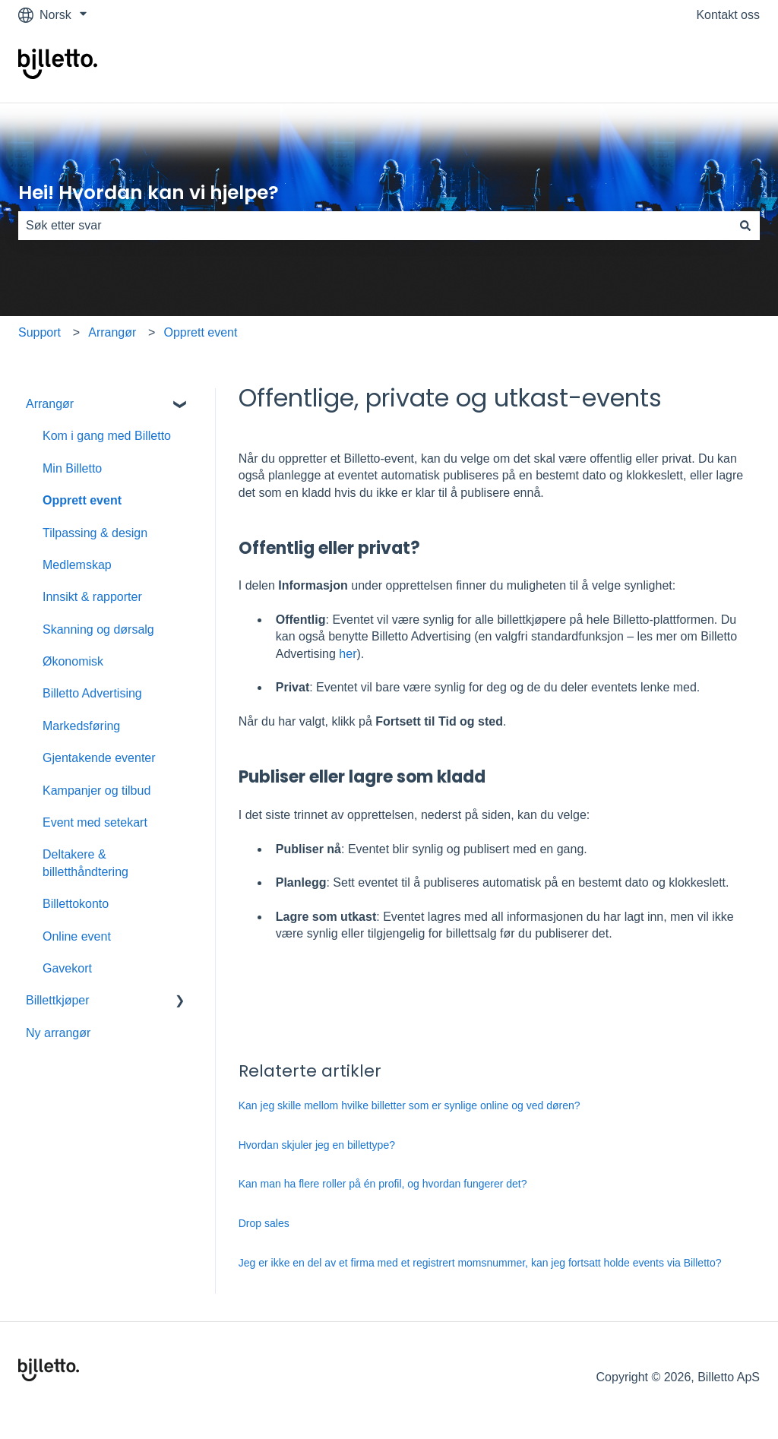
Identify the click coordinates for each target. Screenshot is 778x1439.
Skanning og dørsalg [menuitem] (98, 629)
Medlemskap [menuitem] (77, 564)
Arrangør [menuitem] (50, 403)
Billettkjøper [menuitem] (58, 1000)
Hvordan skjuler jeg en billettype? (317, 1145)
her (347, 653)
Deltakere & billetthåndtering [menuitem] (85, 863)
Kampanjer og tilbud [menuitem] (96, 790)
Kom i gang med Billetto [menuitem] (107, 435)
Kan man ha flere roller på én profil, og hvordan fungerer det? (383, 1184)
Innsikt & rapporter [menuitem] (92, 596)
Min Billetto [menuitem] (72, 468)
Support (39, 332)
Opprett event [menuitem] (82, 500)
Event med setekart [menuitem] (95, 822)
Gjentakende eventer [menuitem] (99, 757)
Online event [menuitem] (77, 936)
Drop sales (266, 1223)
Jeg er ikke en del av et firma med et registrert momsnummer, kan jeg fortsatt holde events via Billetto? (480, 1263)
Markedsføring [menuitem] (81, 726)
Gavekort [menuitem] (67, 968)
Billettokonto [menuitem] (76, 903)
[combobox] (374, 225)
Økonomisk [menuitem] (73, 661)
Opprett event (201, 332)
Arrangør (112, 332)
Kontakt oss (728, 14)
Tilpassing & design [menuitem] (95, 533)
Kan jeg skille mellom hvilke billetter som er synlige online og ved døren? (409, 1105)
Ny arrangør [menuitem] (58, 1032)
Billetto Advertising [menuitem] (92, 693)
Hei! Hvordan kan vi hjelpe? (148, 192)
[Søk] (745, 225)
